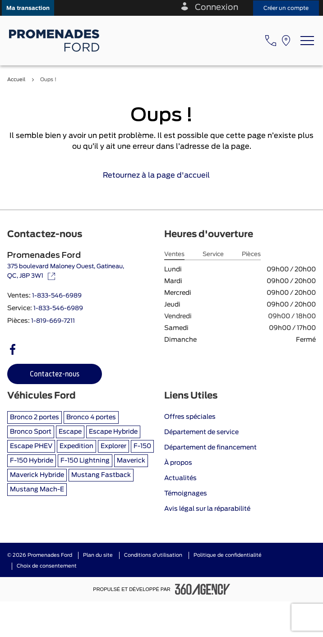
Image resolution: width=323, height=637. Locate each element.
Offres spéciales (190, 417)
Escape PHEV (31, 446)
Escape (70, 432)
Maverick (131, 461)
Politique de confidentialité (228, 555)
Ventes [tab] (174, 254)
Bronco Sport (30, 432)
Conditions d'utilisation (153, 555)
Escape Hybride (113, 432)
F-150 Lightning (85, 461)
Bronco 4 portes (91, 417)
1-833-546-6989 (57, 296)
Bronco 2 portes (34, 417)
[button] (28, 8)
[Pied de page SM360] (202, 589)
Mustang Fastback (101, 475)
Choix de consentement (47, 566)
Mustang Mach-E (37, 489)
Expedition (76, 446)
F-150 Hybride (31, 461)
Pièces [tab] (251, 254)
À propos (178, 463)
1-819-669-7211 (53, 321)
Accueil (16, 79)
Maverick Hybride (37, 475)
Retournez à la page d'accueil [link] (162, 175)
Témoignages (185, 493)
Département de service (201, 432)
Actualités (180, 478)
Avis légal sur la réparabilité (207, 509)
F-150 (142, 446)
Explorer (113, 446)
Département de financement (210, 448)
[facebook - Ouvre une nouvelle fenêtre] (12, 349)
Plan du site (98, 555)
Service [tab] (213, 254)
